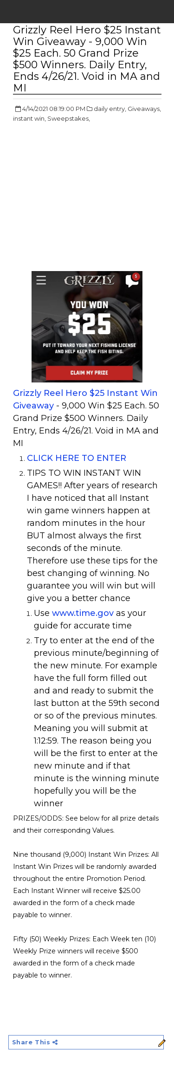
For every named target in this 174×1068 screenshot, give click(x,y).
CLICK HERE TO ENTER (76, 458)
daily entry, (110, 108)
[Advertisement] (91, 198)
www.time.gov (83, 613)
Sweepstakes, (68, 118)
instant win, (29, 118)
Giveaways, (144, 108)
